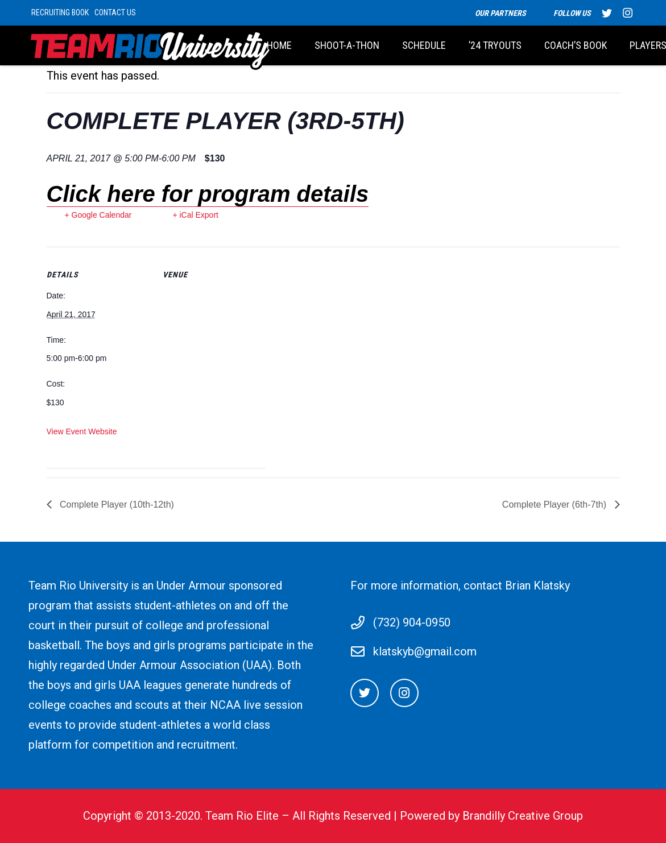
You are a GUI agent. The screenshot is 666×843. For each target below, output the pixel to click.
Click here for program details (208, 193)
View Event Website (82, 431)
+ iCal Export (195, 214)
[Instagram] (404, 693)
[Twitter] (364, 693)
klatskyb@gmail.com (425, 651)
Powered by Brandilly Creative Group (491, 816)
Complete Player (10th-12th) (115, 504)
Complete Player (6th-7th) (555, 504)
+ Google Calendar (98, 214)
